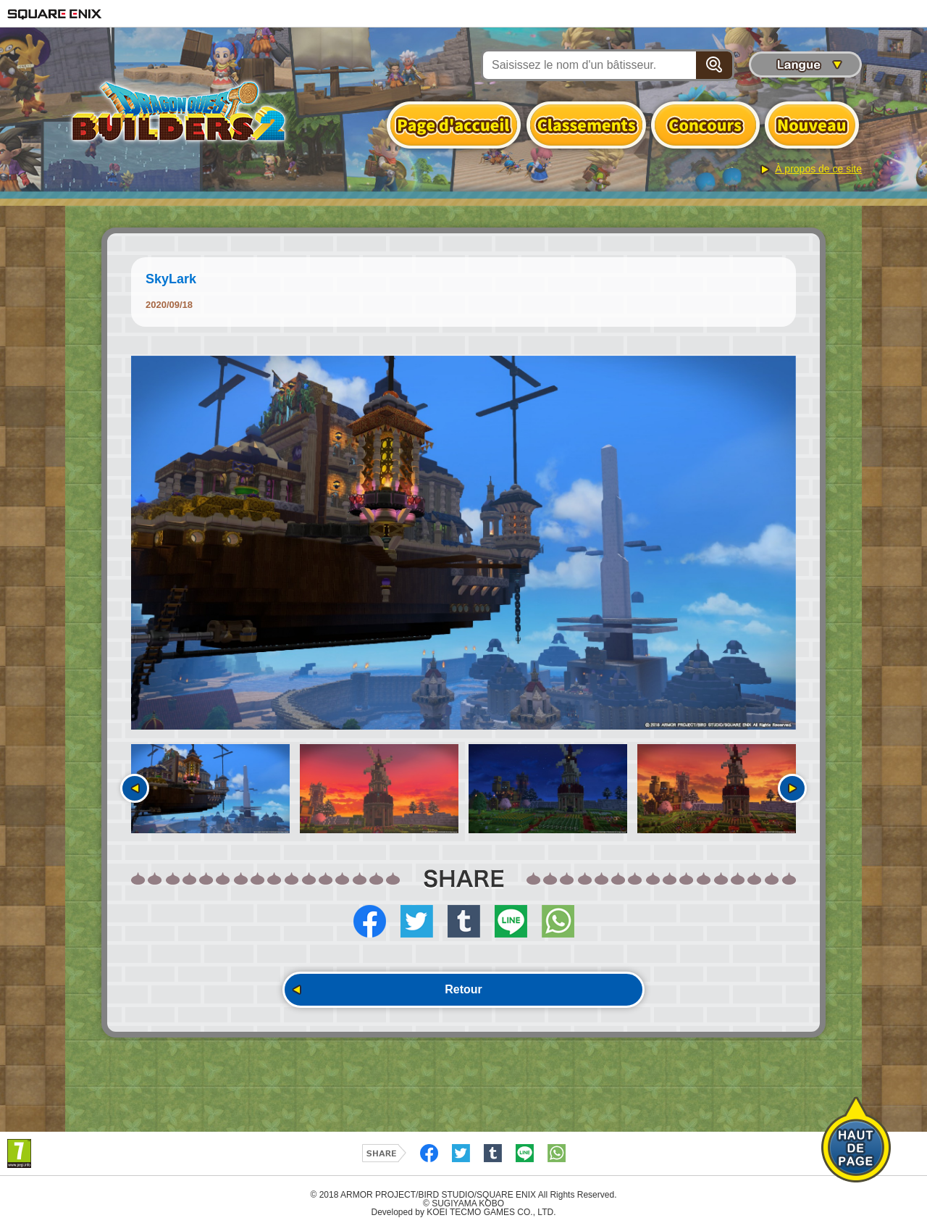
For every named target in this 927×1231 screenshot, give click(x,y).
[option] (463, 543)
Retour (463, 989)
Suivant (792, 788)
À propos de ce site (818, 169)
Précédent (134, 788)
